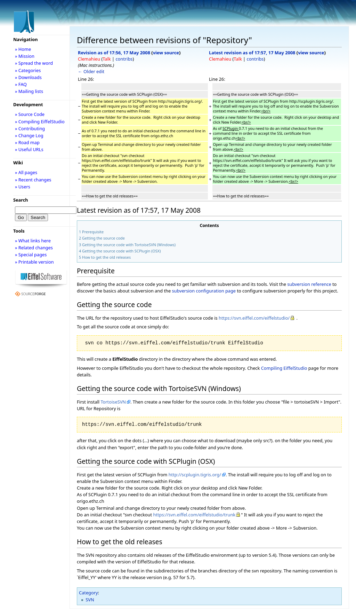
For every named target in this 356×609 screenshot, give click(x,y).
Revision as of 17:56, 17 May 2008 (114, 52)
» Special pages (31, 254)
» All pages (26, 172)
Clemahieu (89, 59)
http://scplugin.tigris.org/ (195, 474)
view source (166, 52)
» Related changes (34, 247)
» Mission (24, 56)
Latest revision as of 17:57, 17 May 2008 (252, 52)
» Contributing (30, 128)
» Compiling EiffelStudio (40, 121)
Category (88, 593)
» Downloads (28, 77)
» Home (23, 49)
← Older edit (91, 71)
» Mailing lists (29, 91)
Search (20, 200)
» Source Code (29, 114)
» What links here (33, 240)
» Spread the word (34, 63)
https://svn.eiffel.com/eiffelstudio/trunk (194, 515)
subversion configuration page (204, 291)
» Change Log (29, 135)
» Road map (27, 142)
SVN (90, 599)
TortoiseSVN (113, 402)
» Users (22, 187)
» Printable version (34, 262)
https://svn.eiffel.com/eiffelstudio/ (254, 318)
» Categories (28, 70)
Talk (107, 59)
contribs (123, 59)
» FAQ (21, 84)
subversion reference (309, 284)
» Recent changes (33, 180)
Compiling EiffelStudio (284, 368)
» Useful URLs (29, 149)
